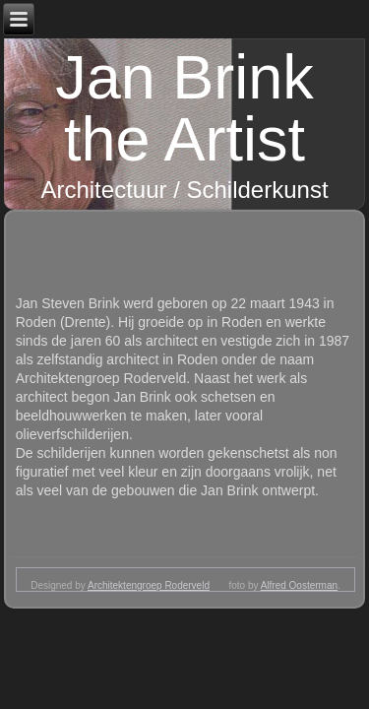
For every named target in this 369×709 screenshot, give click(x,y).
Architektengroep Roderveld (149, 585)
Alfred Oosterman (299, 585)
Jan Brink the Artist (184, 107)
